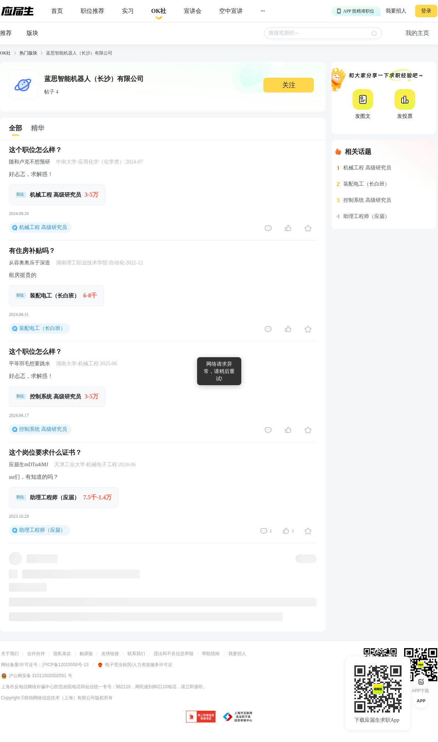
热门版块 (28, 53)
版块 (32, 33)
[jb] (200, 717)
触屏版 (86, 653)
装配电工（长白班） (42, 328)
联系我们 (136, 653)
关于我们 (10, 653)
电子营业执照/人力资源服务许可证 (134, 664)
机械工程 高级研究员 (43, 227)
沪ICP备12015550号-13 (65, 664)
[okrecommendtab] (159, 11)
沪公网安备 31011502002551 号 (36, 676)
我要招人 (396, 11)
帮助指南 (211, 653)
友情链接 (110, 653)
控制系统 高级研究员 (43, 429)
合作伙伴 (36, 653)
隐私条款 (62, 653)
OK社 (5, 53)
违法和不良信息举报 (173, 653)
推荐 (6, 33)
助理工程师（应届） (42, 530)
